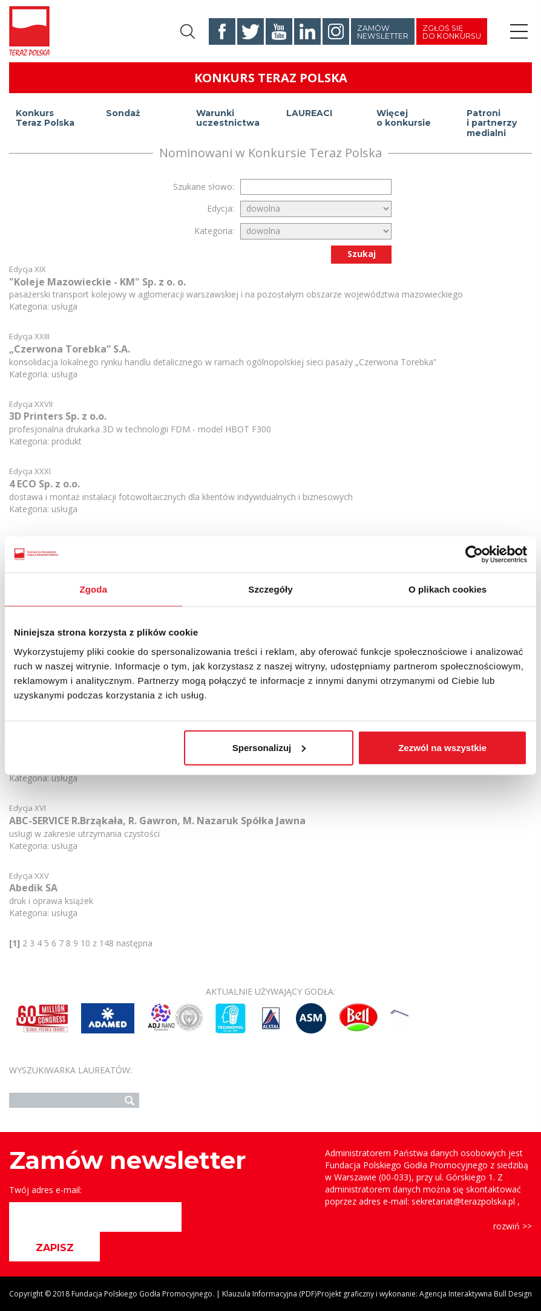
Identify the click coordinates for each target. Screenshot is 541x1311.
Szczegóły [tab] (270, 589)
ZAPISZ (55, 1248)
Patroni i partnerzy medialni (492, 119)
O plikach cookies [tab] (447, 589)
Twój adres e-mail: (45, 1190)
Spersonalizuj (269, 747)
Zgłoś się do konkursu (451, 32)
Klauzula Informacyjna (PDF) (269, 1294)
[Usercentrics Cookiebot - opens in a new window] (474, 554)
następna (134, 943)
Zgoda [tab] (94, 589)
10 (85, 943)
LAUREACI (309, 113)
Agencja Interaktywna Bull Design (475, 1294)
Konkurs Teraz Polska (45, 118)
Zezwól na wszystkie (442, 747)
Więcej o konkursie (403, 118)
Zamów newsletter (382, 32)
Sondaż (123, 113)
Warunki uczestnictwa (228, 118)
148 (106, 943)
